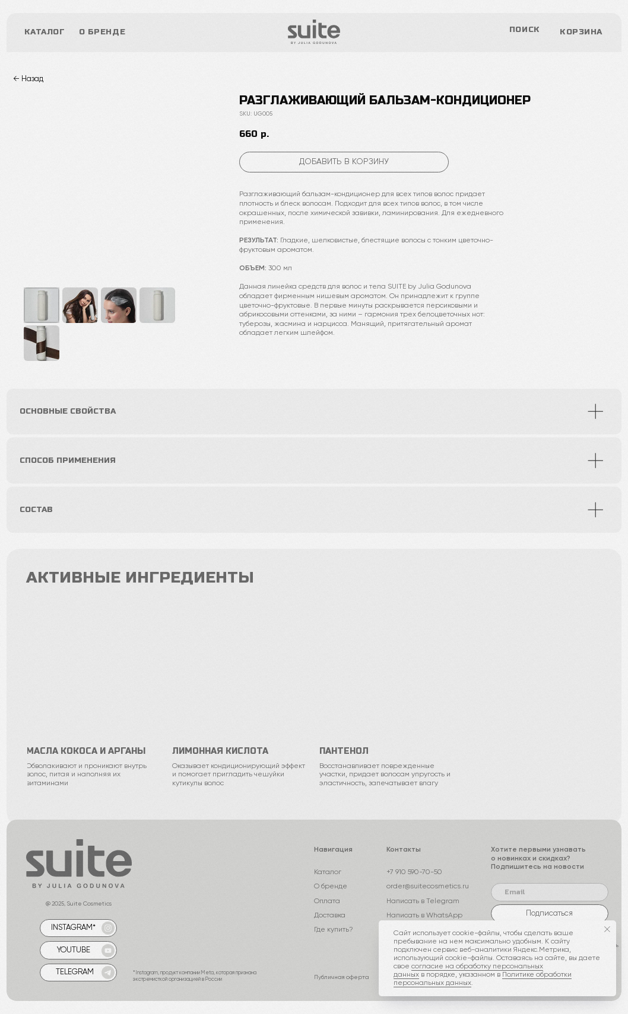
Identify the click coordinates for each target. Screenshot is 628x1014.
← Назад (28, 79)
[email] (549, 892)
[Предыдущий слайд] (39, 189)
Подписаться (549, 913)
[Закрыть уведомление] (607, 929)
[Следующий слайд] (200, 189)
